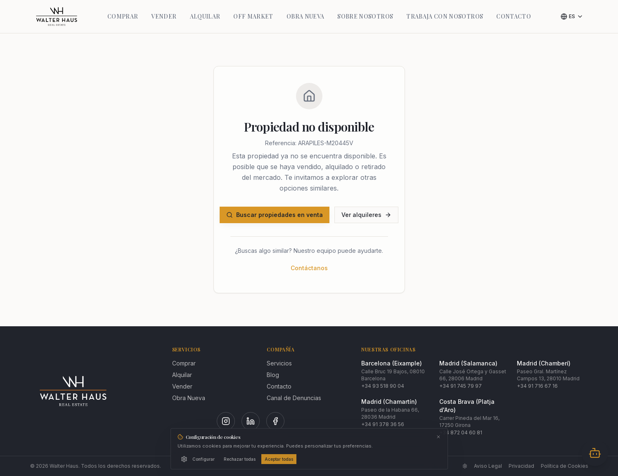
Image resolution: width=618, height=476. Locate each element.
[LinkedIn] (251, 421)
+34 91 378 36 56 (382, 424)
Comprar (184, 363)
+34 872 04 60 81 (460, 432)
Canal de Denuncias (294, 397)
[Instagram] (226, 421)
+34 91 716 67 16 (537, 386)
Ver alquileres (366, 214)
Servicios (279, 363)
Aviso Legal (488, 466)
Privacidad (521, 466)
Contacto (279, 386)
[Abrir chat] (595, 453)
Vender (182, 386)
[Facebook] (275, 421)
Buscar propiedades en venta (274, 214)
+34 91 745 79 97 (460, 386)
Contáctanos (309, 267)
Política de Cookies (564, 466)
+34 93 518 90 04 (382, 386)
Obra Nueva (188, 397)
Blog (273, 374)
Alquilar (182, 374)
